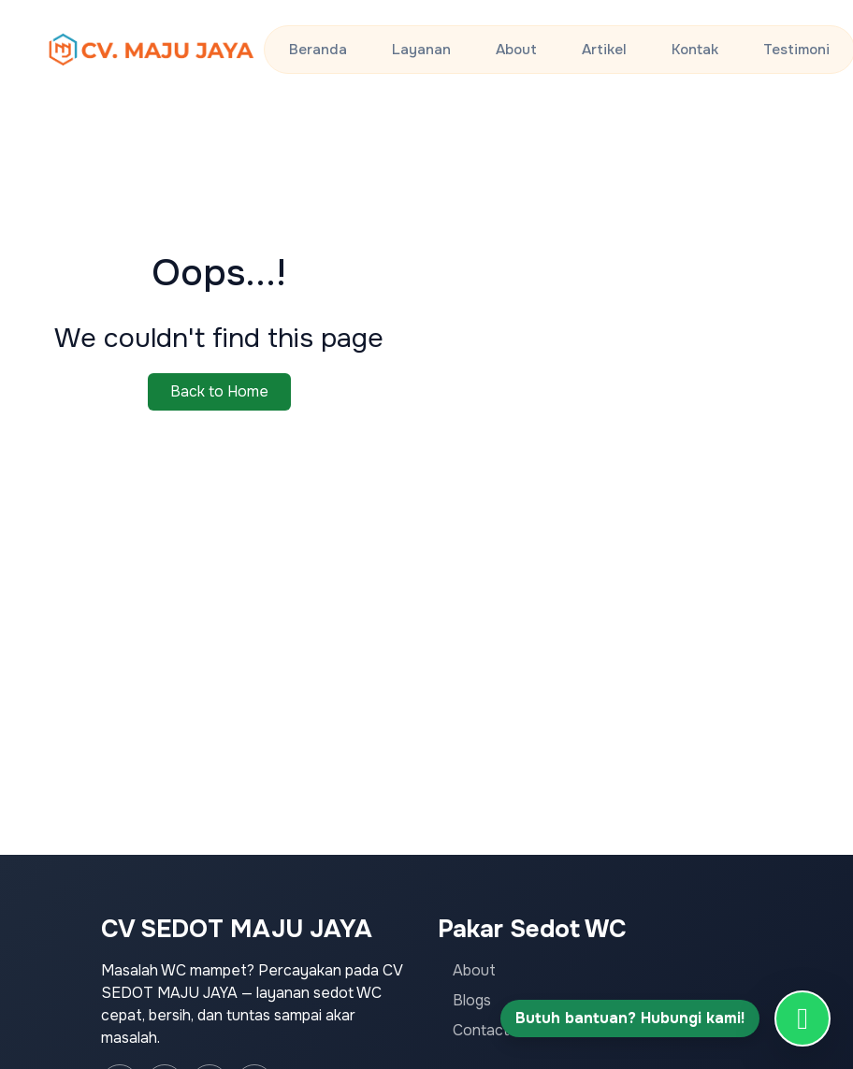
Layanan (421, 49)
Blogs (472, 1000)
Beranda (318, 49)
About (516, 49)
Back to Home (219, 391)
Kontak (695, 49)
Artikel (604, 49)
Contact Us (492, 1030)
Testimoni (796, 49)
